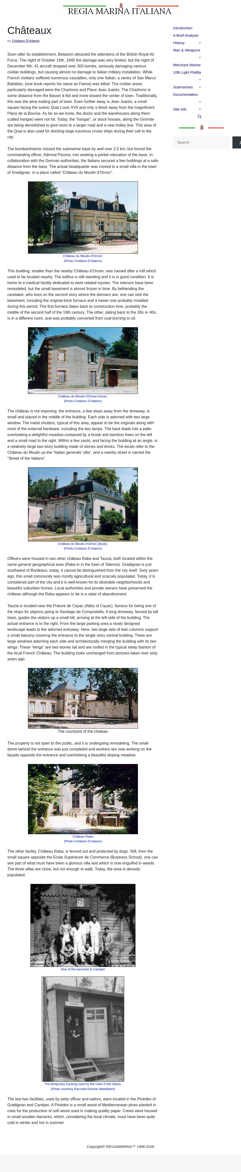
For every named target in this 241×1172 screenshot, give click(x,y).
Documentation (197, 95)
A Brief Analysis (185, 35)
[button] (208, 43)
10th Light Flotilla (197, 73)
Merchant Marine (187, 65)
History (197, 43)
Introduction (182, 28)
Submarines (197, 87)
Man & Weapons (197, 51)
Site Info (197, 109)
